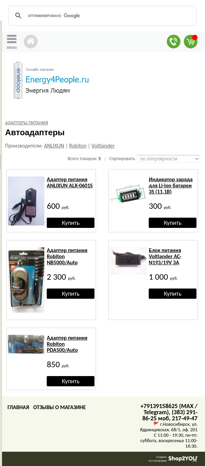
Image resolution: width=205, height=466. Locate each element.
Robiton (78, 145)
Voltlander (103, 145)
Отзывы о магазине (59, 407)
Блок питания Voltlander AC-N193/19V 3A (165, 256)
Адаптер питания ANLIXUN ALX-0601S (69, 182)
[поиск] (101, 16)
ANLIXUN (54, 145)
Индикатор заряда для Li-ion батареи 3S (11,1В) (170, 185)
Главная (18, 407)
